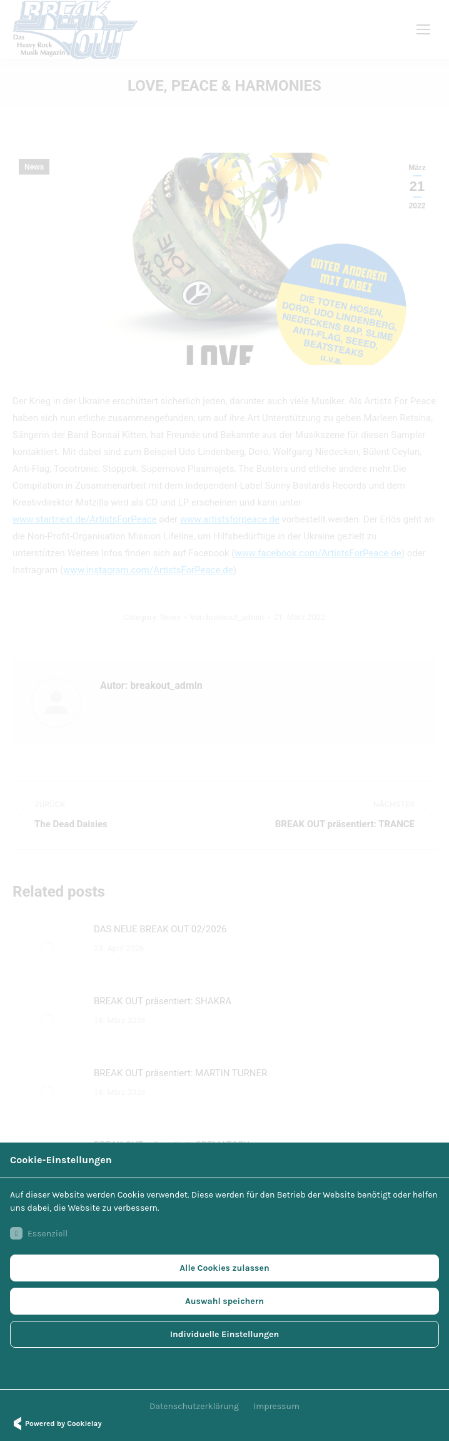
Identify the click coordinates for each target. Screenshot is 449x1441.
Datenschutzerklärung (194, 1406)
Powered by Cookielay (55, 1423)
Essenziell (39, 1233)
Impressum (276, 1406)
